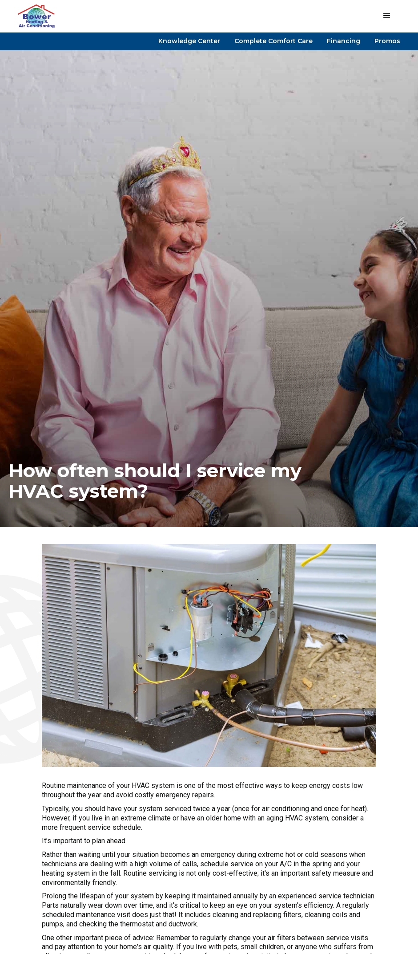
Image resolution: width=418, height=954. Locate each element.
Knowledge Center (189, 41)
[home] (36, 16)
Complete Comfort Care (273, 41)
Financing (343, 41)
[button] (387, 16)
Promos (387, 41)
